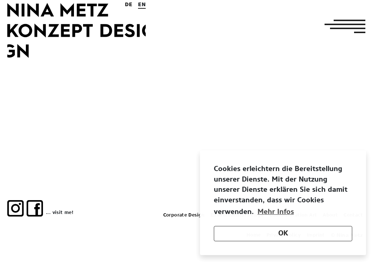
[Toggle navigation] (343, 26)
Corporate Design (184, 215)
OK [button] (283, 233)
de (128, 4)
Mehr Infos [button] (276, 212)
